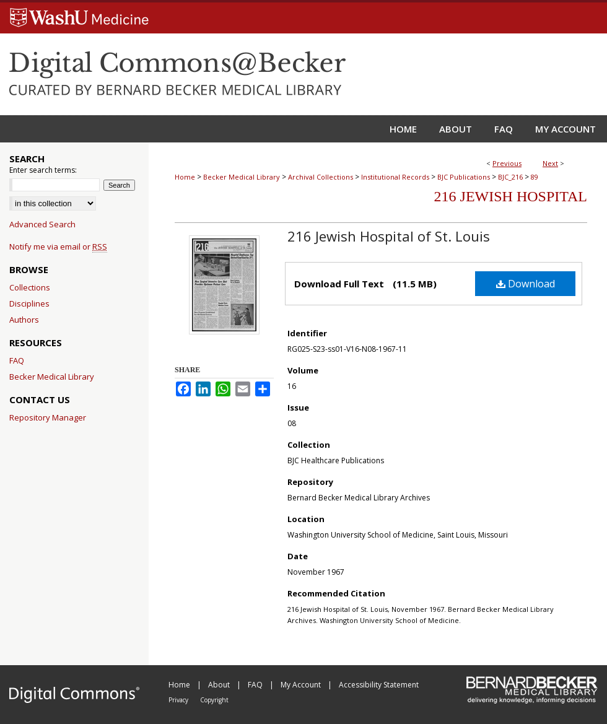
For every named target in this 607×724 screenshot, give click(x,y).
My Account (302, 684)
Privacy (179, 700)
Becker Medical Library (241, 176)
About (220, 684)
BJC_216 (510, 176)
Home (185, 176)
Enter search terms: (43, 170)
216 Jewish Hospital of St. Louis (388, 236)
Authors (24, 319)
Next (550, 163)
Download (525, 283)
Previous (507, 163)
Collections (29, 287)
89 (534, 176)
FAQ (16, 360)
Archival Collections (320, 176)
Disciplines (29, 303)
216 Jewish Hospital (510, 196)
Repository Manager (47, 417)
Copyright (214, 700)
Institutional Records (395, 176)
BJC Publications (463, 176)
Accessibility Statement (379, 684)
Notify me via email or (58, 246)
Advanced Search (42, 224)
